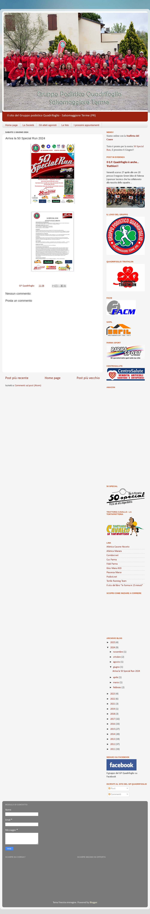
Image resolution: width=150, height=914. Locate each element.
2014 (113, 734)
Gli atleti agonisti (47, 125)
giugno (116, 667)
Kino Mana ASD (114, 568)
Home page (11, 125)
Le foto (65, 125)
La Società (28, 125)
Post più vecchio (88, 378)
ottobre (117, 657)
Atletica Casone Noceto (117, 547)
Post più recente (16, 378)
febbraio (117, 687)
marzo (116, 682)
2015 (113, 729)
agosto (117, 662)
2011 (113, 749)
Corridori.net (112, 555)
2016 (113, 724)
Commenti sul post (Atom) (28, 385)
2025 (113, 642)
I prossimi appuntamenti (86, 125)
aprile (116, 677)
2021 (113, 704)
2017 (113, 719)
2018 (113, 714)
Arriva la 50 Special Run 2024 (126, 671)
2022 (113, 699)
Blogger (93, 902)
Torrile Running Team (116, 581)
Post (112, 788)
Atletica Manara (114, 551)
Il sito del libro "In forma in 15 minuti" (124, 585)
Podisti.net (111, 577)
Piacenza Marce (114, 572)
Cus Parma (111, 560)
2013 (113, 739)
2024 (113, 647)
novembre (118, 652)
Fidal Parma (112, 564)
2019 (113, 709)
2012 (113, 744)
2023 (113, 694)
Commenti (114, 794)
